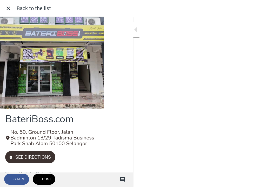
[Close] (8, 8)
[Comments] (255, 179)
